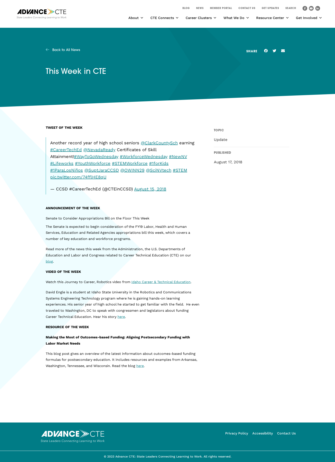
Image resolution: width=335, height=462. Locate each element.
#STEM (180, 170)
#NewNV (178, 156)
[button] (290, 9)
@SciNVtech (158, 170)
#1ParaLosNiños (66, 170)
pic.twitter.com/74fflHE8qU (78, 177)
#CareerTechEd (66, 149)
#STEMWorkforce (130, 163)
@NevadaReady (99, 149)
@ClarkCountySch (159, 142)
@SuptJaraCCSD (101, 170)
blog (49, 261)
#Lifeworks (61, 163)
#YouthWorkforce (92, 163)
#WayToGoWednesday (96, 156)
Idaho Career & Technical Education (161, 282)
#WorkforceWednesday (144, 156)
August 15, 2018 (150, 189)
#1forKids (159, 163)
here (121, 317)
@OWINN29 (132, 170)
